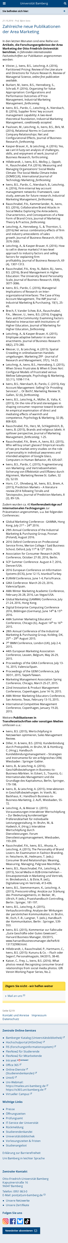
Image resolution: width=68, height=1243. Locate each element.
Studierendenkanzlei (19, 1132)
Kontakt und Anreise (16, 1015)
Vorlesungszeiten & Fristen (23, 1141)
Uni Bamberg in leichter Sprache (23, 1158)
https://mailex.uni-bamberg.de (26, 1086)
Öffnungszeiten (16, 1114)
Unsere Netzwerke (18, 1200)
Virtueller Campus (17, 1094)
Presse (10, 1109)
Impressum (39, 1015)
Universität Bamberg (34, 3)
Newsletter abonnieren (19, 1230)
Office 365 (12, 1065)
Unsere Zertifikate (17, 1205)
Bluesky (20, 1221)
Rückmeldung (15, 1127)
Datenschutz (11, 1019)
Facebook (13, 1221)
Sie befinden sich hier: (16, 11)
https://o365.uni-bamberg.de (24, 1090)
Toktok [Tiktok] (27, 1221)
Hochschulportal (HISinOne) (24, 1042)
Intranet (11, 1060)
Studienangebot (16, 1145)
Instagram (5, 1221)
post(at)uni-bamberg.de (27, 1195)
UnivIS (10, 1078)
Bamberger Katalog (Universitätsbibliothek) (34, 1038)
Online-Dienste (15, 1069)
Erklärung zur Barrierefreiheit (22, 1153)
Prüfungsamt (14, 1118)
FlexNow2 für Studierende (22, 1051)
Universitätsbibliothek (20, 1136)
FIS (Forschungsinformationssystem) (29, 1047)
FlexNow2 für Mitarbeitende (24, 1056)
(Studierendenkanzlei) (20, 1073)
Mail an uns (15, 996)
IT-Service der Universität (22, 1123)
